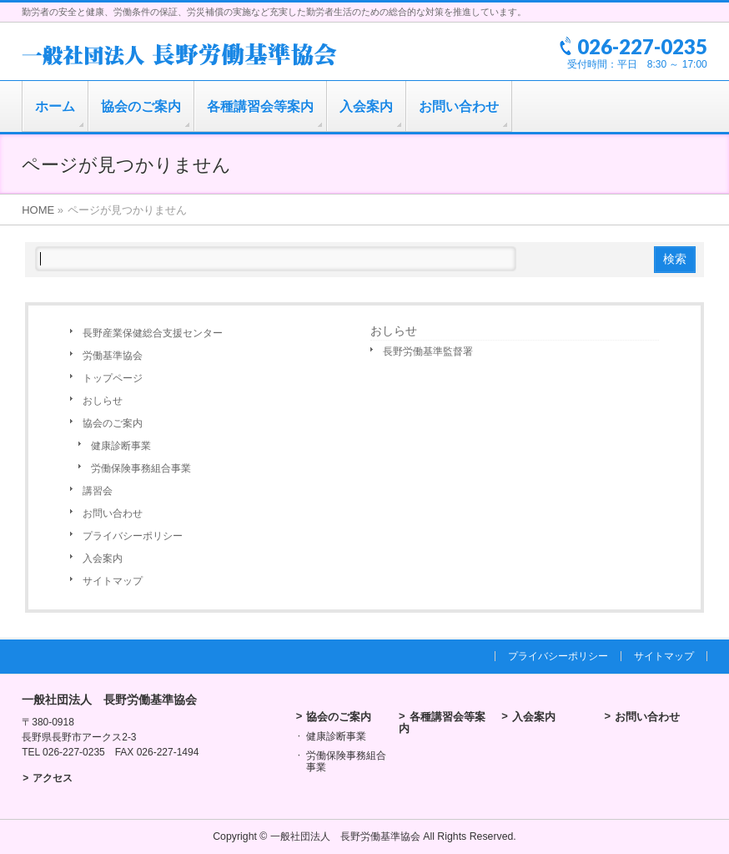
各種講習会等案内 (442, 722)
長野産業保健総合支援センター (153, 333)
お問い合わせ (113, 513)
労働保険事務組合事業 (141, 468)
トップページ (113, 378)
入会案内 (103, 558)
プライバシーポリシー (133, 536)
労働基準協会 (113, 355)
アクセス (53, 778)
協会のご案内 (113, 423)
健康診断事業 (121, 446)
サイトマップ (113, 581)
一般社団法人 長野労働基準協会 (345, 836)
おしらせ (103, 401)
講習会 (98, 491)
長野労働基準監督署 (428, 351)
